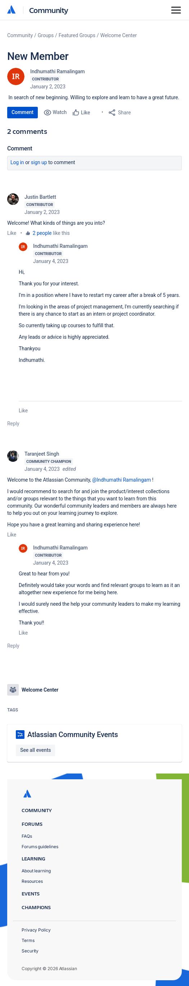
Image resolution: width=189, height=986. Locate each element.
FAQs (27, 836)
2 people (42, 233)
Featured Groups (77, 35)
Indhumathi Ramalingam (57, 71)
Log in (17, 162)
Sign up (39, 162)
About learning (36, 870)
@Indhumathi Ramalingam (121, 480)
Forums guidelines (40, 846)
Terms (28, 940)
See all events (35, 750)
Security (30, 951)
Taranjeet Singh (41, 454)
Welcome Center (118, 35)
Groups (46, 35)
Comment (22, 112)
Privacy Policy (36, 930)
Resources (32, 881)
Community (48, 10)
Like (11, 233)
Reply (13, 423)
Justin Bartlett (40, 197)
